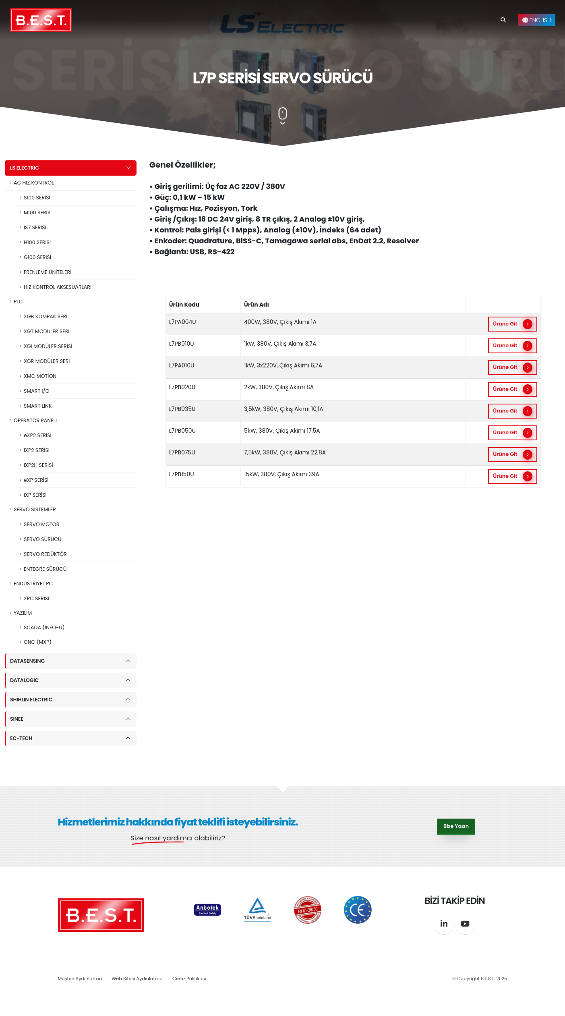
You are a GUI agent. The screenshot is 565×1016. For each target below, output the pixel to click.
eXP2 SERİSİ (38, 435)
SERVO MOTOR (41, 524)
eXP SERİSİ (36, 480)
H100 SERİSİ (37, 242)
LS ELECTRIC (24, 167)
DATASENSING (27, 660)
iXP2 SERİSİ (37, 450)
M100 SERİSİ (38, 212)
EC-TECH (21, 738)
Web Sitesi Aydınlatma (137, 978)
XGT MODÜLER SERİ (46, 331)
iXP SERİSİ (35, 494)
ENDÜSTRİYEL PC (33, 583)
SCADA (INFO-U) (44, 627)
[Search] (503, 20)
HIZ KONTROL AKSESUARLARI (57, 287)
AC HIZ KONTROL (34, 182)
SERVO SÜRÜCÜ (43, 539)
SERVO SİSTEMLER (35, 509)
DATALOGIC (24, 680)
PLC (18, 301)
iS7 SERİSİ (35, 227)
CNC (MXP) (38, 642)
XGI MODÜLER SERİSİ (48, 346)
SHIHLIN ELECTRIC (31, 699)
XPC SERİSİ (36, 598)
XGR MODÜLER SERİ (47, 361)
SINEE (16, 718)
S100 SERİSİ (37, 197)
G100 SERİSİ (37, 257)
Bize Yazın (456, 825)
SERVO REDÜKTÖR (45, 554)
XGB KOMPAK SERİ (45, 316)
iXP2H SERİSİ (38, 465)
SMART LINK (38, 405)
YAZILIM (23, 613)
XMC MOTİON (40, 376)
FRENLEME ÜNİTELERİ (47, 272)
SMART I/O (37, 391)
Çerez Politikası (189, 978)
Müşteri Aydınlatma (80, 978)
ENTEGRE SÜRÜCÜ (45, 569)
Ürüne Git (512, 324)
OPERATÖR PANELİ (35, 420)
